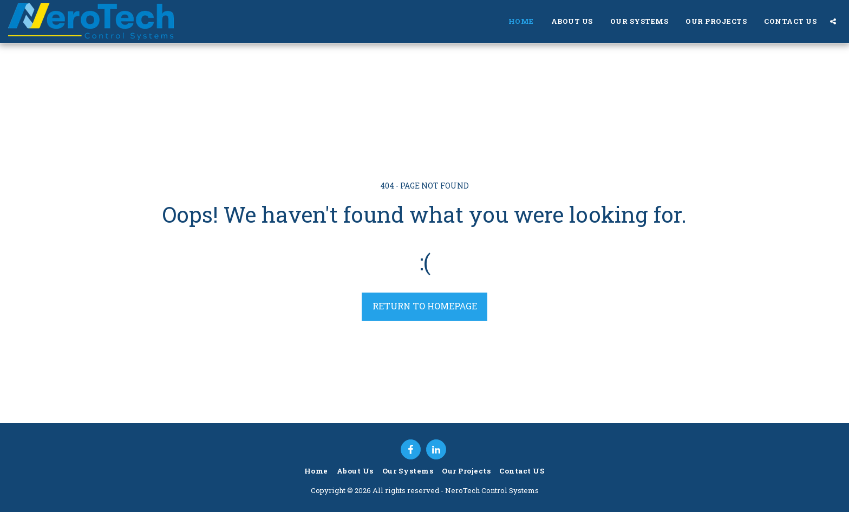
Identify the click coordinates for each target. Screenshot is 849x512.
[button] (833, 21)
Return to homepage (425, 306)
